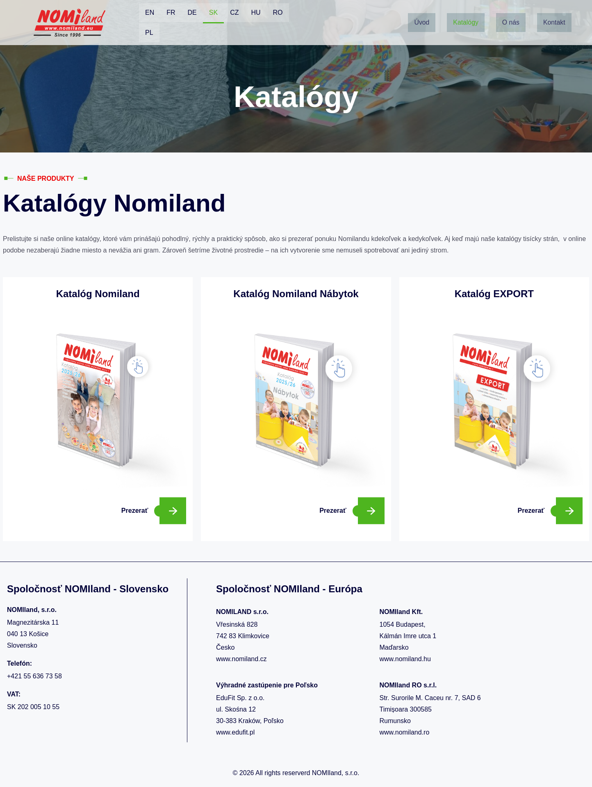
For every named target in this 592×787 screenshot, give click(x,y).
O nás (511, 12)
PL (149, 32)
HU (255, 12)
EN (149, 12)
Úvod (421, 12)
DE (192, 12)
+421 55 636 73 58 (34, 676)
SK (213, 12)
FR (170, 12)
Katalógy (466, 12)
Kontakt (425, 31)
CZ (234, 12)
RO (278, 12)
